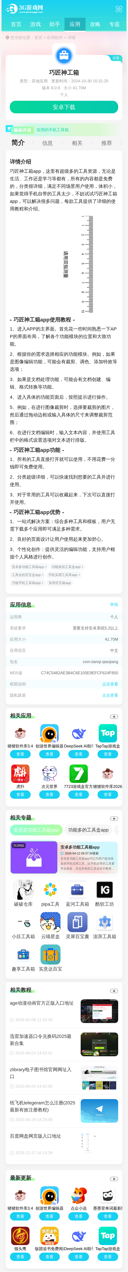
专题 (114, 24)
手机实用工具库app (62, 575)
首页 (16, 24)
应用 (75, 24)
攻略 (95, 24)
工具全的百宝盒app (26, 575)
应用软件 (55, 37)
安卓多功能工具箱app (28, 567)
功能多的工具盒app (66, 567)
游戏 (35, 24)
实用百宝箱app (60, 583)
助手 (55, 24)
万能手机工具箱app (26, 583)
